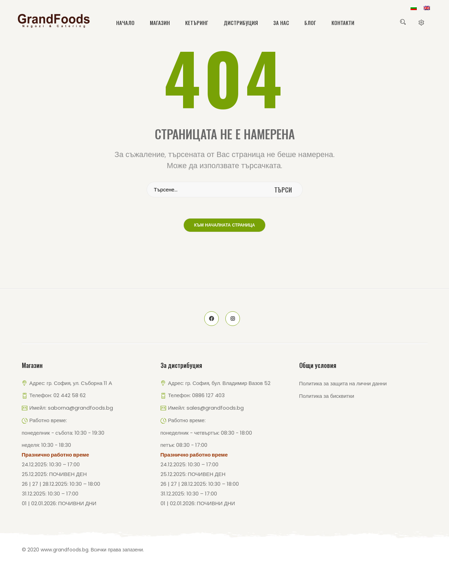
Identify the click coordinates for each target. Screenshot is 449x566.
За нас (281, 22)
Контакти (342, 22)
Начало (125, 22)
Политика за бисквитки (326, 396)
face (211, 319)
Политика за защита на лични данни (343, 383)
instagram (233, 319)
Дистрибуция (241, 22)
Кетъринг (196, 22)
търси (283, 189)
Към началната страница (224, 225)
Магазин (160, 22)
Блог (310, 22)
